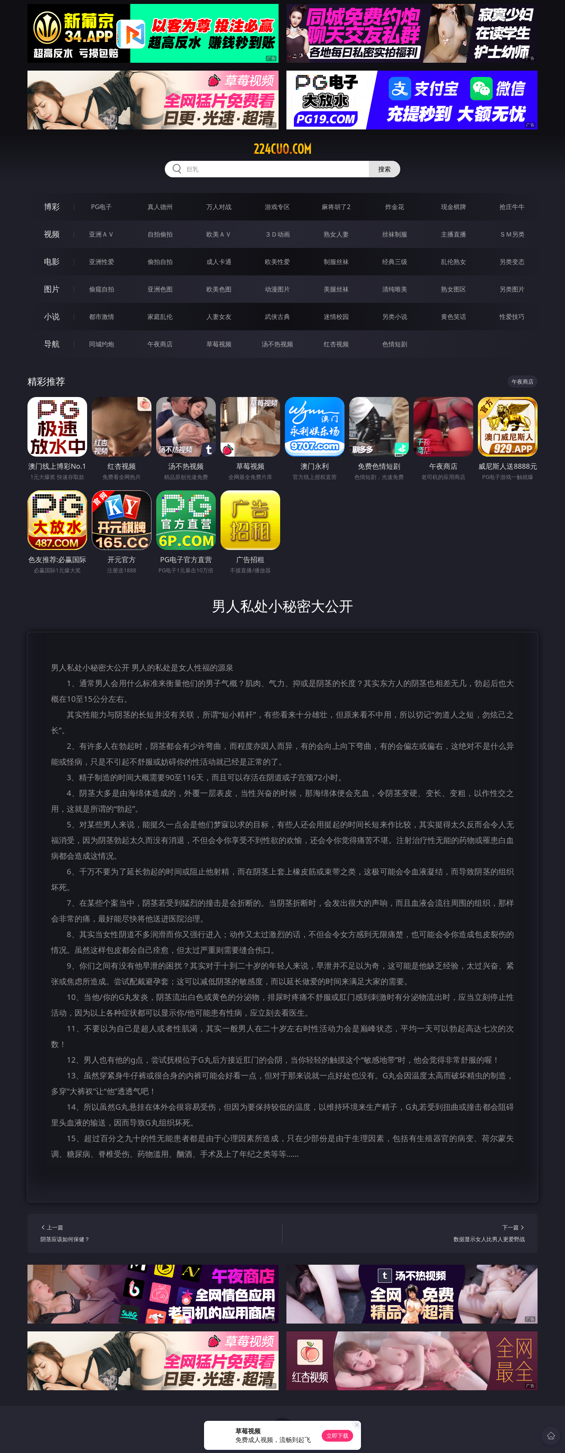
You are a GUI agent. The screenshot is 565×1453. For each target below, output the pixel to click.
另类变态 (512, 261)
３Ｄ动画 (277, 234)
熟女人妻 (336, 234)
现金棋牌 (453, 206)
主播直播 (453, 234)
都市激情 (101, 316)
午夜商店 (160, 344)
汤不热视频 (277, 344)
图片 (52, 289)
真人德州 (160, 206)
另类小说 (394, 316)
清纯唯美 (394, 289)
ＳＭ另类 (512, 234)
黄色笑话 (453, 316)
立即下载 (337, 1435)
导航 (52, 344)
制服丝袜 (336, 261)
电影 (52, 261)
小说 (52, 316)
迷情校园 (336, 316)
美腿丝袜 (336, 289)
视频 (52, 234)
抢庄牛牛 (512, 206)
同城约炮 (101, 344)
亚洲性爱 (101, 261)
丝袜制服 (394, 234)
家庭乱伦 (160, 316)
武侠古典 (277, 316)
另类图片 (512, 289)
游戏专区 (277, 206)
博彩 (52, 206)
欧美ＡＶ (218, 234)
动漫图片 (277, 289)
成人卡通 (218, 261)
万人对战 (218, 206)
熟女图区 (453, 289)
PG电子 (101, 206)
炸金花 (394, 206)
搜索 (384, 169)
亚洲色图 (160, 289)
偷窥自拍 (101, 289)
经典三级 (394, 261)
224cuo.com (282, 149)
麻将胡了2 (336, 206)
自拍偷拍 (160, 234)
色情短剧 (394, 344)
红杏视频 (336, 344)
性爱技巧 (512, 316)
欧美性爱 (277, 261)
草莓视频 (218, 344)
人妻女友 (218, 316)
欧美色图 (218, 289)
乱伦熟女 (453, 261)
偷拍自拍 (160, 261)
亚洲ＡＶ (101, 234)
